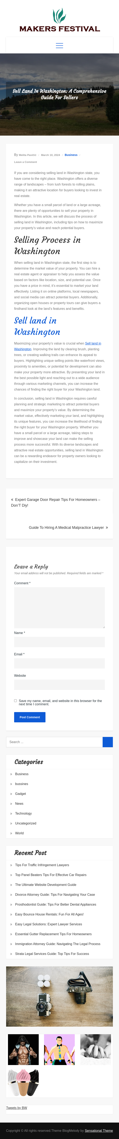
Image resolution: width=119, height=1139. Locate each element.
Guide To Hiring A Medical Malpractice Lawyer (66, 528)
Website (20, 675)
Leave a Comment (25, 162)
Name (19, 633)
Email (19, 654)
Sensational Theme (99, 1130)
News (19, 803)
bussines (21, 784)
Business (71, 155)
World (19, 833)
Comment (22, 583)
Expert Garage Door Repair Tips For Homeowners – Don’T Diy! (55, 502)
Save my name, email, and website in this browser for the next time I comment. (60, 702)
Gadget (20, 793)
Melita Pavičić (27, 155)
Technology (23, 813)
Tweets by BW (16, 1108)
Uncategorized (25, 823)
